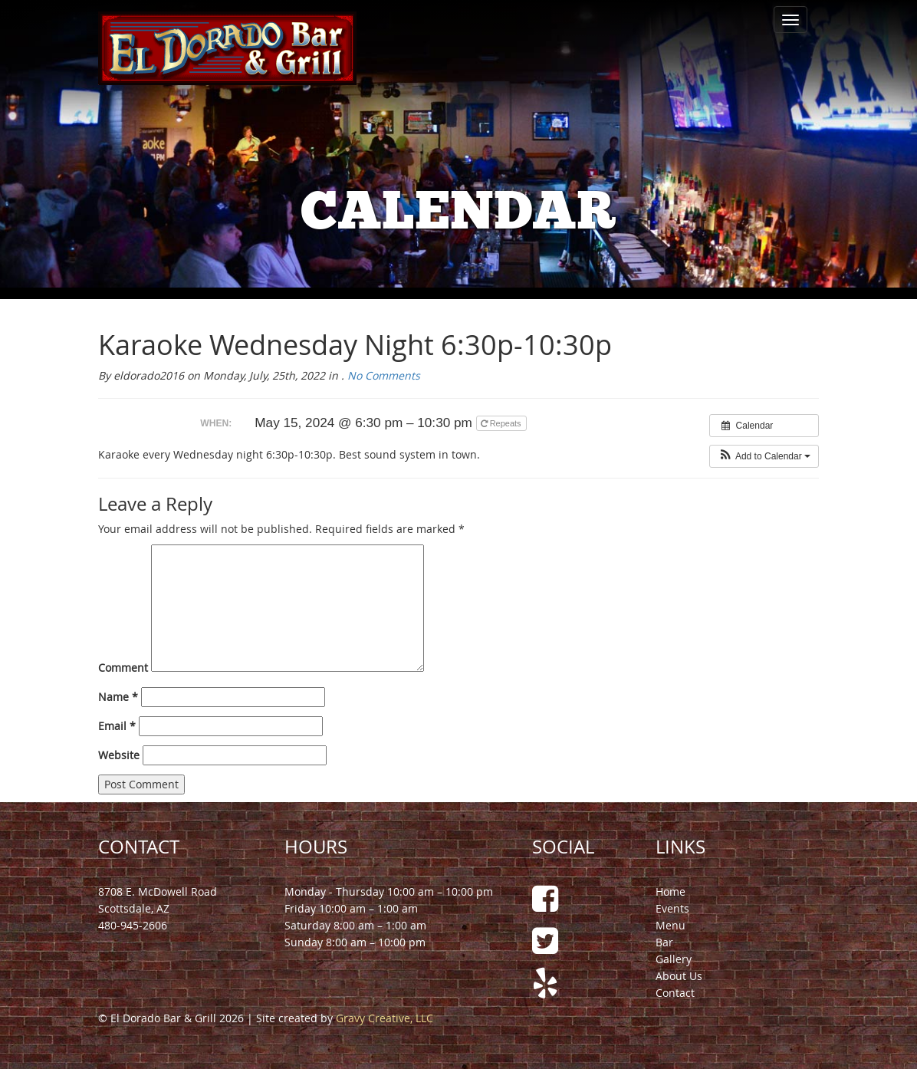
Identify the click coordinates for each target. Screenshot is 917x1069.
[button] (764, 456)
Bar (664, 942)
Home (670, 891)
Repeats (502, 423)
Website (119, 755)
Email (117, 726)
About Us (679, 976)
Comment (123, 667)
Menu (670, 925)
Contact (675, 992)
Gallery (674, 959)
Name (118, 696)
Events (672, 908)
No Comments (383, 375)
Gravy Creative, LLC (384, 1018)
